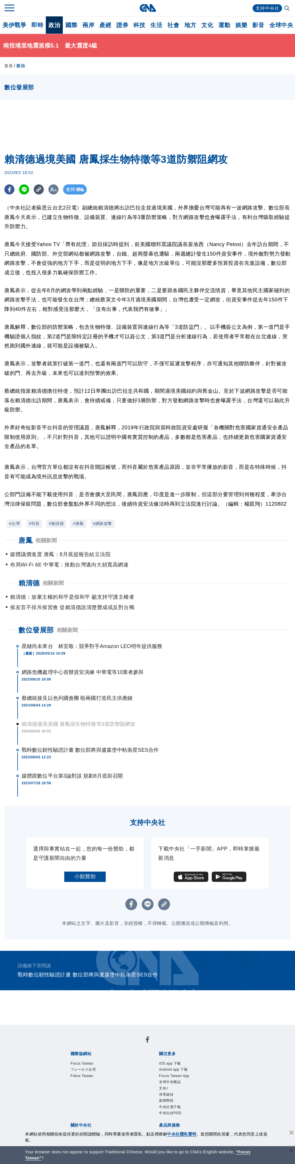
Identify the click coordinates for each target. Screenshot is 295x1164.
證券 (122, 25)
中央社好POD (170, 1113)
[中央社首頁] (148, 8)
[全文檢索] (287, 8)
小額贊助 (85, 876)
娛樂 (241, 25)
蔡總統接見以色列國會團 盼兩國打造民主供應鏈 (77, 698)
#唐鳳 (78, 523)
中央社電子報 (170, 1107)
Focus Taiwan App (174, 1076)
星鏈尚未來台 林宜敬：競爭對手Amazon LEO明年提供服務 (92, 646)
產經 (105, 25)
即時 (37, 25)
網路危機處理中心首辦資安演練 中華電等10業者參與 (83, 672)
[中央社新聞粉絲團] (147, 1040)
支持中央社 (267, 8)
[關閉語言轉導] (292, 1151)
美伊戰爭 (14, 25)
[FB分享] (9, 189)
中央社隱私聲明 (181, 1134)
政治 (54, 25)
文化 (207, 25)
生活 (156, 25)
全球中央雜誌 (170, 1082)
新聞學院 (166, 1101)
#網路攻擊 (102, 523)
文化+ (164, 1088)
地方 (190, 25)
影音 (258, 25)
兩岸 (88, 25)
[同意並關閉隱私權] (292, 1133)
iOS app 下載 (170, 1063)
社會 (173, 25)
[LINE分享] (24, 189)
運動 (224, 25)
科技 (139, 25)
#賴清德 (56, 523)
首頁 (8, 65)
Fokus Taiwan (82, 1076)
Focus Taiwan (82, 1063)
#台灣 (14, 523)
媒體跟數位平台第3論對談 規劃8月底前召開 (72, 776)
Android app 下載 (173, 1069)
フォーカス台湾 (83, 1069)
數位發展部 (36, 630)
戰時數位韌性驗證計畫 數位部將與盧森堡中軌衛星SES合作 (90, 750)
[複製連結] (39, 189)
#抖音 (34, 523)
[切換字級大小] (53, 189)
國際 (71, 25)
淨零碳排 (166, 1095)
